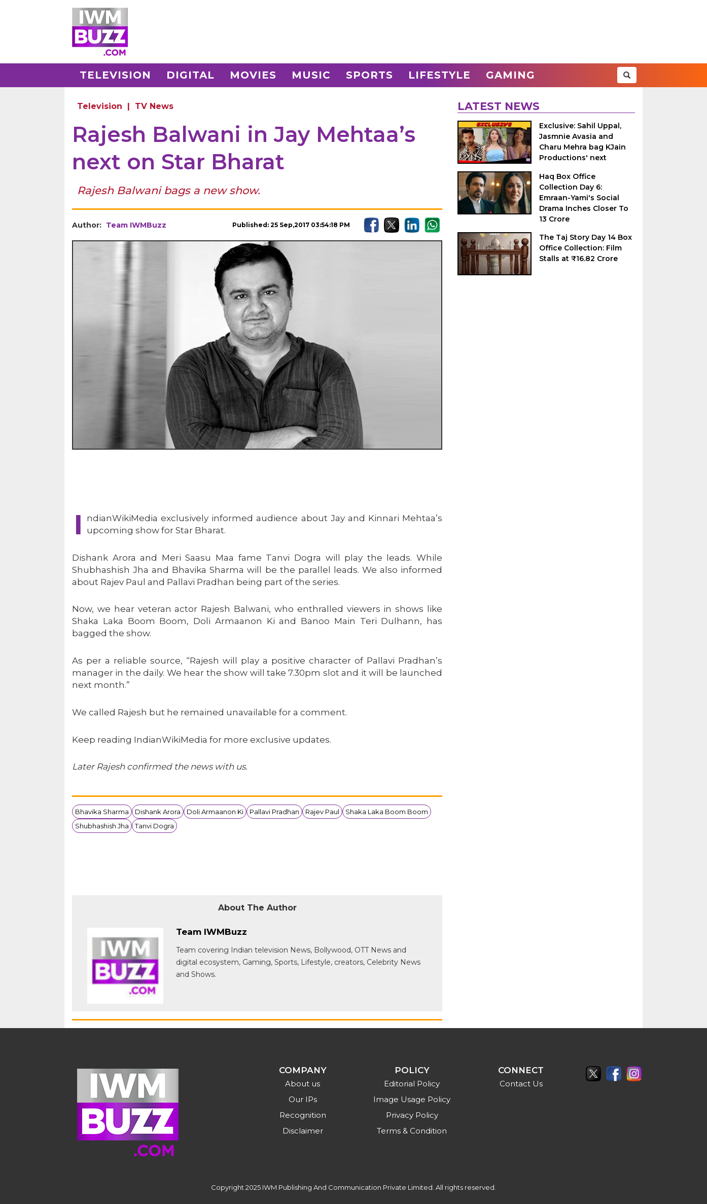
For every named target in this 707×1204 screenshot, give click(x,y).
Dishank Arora (158, 812)
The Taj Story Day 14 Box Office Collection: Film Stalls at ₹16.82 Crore (585, 248)
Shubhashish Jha (102, 826)
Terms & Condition (412, 1131)
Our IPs (303, 1099)
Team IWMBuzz (136, 225)
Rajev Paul (322, 812)
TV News (154, 106)
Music (311, 75)
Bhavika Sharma (102, 812)
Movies (253, 75)
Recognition (302, 1115)
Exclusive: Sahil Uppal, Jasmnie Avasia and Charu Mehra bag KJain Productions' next (582, 141)
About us (302, 1083)
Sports (369, 75)
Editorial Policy (412, 1083)
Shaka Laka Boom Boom (386, 812)
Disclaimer (302, 1131)
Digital (190, 75)
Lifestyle (439, 75)
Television (115, 75)
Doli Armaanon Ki (215, 812)
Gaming (510, 75)
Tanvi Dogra (154, 826)
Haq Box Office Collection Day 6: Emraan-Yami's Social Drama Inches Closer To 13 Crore (583, 198)
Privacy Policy (412, 1115)
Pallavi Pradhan (274, 812)
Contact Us (521, 1083)
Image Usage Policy (411, 1099)
